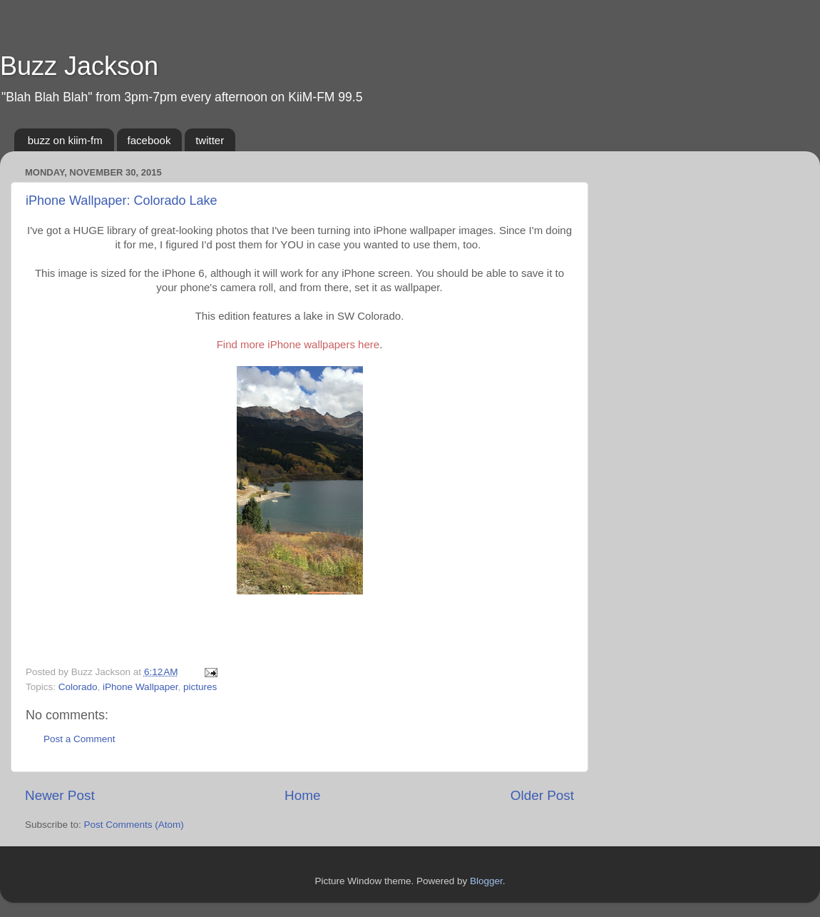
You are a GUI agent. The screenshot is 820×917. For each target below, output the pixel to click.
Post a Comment (79, 739)
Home (302, 795)
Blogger (486, 881)
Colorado (78, 687)
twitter (209, 140)
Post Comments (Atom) (134, 824)
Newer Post (60, 795)
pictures (200, 687)
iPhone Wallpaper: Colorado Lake (121, 200)
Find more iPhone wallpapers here (298, 344)
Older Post (542, 795)
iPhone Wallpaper (140, 687)
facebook (149, 140)
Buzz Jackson (79, 66)
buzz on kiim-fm (65, 140)
